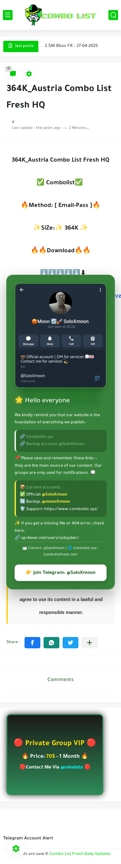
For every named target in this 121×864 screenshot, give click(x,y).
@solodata (72, 767)
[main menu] (8, 15)
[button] (32, 642)
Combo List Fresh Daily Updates (80, 854)
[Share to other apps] (89, 642)
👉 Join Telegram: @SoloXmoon (60, 573)
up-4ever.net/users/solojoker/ (50, 538)
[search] (113, 15)
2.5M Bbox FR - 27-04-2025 (71, 46)
